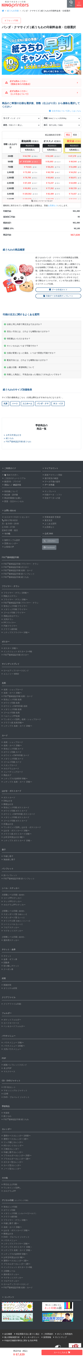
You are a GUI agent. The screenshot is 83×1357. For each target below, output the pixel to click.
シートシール (12, 924)
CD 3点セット (9, 1087)
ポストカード (8, 797)
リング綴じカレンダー (12, 1142)
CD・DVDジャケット (11, 1081)
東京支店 (47, 520)
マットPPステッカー (12, 901)
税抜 (75, 135)
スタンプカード (9, 765)
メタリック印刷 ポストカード (15, 817)
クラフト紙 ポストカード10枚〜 (17, 834)
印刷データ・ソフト (52, 495)
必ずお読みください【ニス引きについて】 (19, 92)
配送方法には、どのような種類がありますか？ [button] (26, 360)
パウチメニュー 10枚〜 (13, 1043)
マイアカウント (50, 468)
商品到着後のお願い (12, 498)
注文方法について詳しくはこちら (65, 111)
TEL (71, 3)
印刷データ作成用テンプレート (58, 296)
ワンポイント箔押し (11, 1188)
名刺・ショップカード (12, 690)
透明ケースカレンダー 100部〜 (16, 1136)
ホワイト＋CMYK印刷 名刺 (14, 706)
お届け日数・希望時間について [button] (19, 367)
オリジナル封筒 (9, 988)
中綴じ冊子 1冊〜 (10, 1223)
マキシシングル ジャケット (14, 1090)
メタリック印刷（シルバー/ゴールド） (19, 1213)
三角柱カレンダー (10, 1149)
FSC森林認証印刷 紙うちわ (17, 442)
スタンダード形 (15, 914)
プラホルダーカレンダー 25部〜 (17, 1155)
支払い (6, 485)
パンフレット (8, 869)
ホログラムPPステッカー (14, 905)
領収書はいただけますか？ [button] (17, 339)
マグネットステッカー (12, 931)
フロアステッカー (10, 927)
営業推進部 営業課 (51, 517)
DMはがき (7, 801)
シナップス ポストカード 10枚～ (17, 841)
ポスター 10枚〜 (10, 648)
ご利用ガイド (9, 468)
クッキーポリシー (30, 1337)
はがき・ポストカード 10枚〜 (16, 831)
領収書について (10, 491)
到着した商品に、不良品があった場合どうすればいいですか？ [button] (32, 374)
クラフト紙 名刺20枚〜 (13, 723)
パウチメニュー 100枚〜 (13, 1046)
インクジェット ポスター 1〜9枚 (17, 651)
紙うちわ (9, 438)
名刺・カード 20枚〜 (12, 693)
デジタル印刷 (15, 1200)
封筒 (4, 978)
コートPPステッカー (12, 898)
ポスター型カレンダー (12, 1162)
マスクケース (8, 1071)
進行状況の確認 (50, 478)
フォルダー (7, 1013)
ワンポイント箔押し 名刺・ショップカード (21, 719)
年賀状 (5, 1113)
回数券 (5, 963)
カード (5, 735)
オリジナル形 (16, 921)
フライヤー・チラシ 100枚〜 (15, 593)
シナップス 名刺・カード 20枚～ (17, 1250)
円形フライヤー (9, 626)
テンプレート (49, 491)
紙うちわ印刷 (13, 11)
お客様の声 (8, 547)
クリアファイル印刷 (11, 1004)
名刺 (4, 683)
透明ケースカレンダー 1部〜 (15, 1139)
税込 (68, 135)
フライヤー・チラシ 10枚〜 (15, 599)
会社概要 (7, 1334)
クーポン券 (7, 969)
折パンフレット (9, 875)
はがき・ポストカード (11, 791)
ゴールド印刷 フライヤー (13, 613)
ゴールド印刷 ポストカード (14, 821)
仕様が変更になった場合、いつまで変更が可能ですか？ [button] (30, 353)
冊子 (4, 850)
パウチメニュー (8, 1036)
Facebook (49, 547)
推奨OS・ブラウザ (11, 482)
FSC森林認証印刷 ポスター (15, 567)
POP (4, 1058)
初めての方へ (10, 475)
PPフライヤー (9, 623)
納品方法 (17, 485)
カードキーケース (10, 1023)
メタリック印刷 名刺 (12, 709)
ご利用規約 (47, 1334)
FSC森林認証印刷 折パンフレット (18, 574)
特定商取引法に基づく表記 (26, 1334)
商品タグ (6, 775)
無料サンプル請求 (11, 540)
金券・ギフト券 (9, 959)
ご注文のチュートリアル (14, 478)
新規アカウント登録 (52, 475)
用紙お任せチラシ (10, 616)
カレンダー (7, 1129)
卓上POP (7, 1068)
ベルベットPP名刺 (11, 716)
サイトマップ (60, 1337)
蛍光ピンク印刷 (9, 1207)
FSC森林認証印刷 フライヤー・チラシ (20, 564)
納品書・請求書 (10, 495)
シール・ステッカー (10, 888)
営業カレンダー (10, 543)
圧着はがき (7, 824)
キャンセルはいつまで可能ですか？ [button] (21, 346)
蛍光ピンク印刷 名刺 (12, 699)
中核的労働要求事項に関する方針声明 (19, 1340)
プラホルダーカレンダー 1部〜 (16, 1159)
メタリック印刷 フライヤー (14, 609)
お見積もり (53, 205)
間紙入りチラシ (9, 596)
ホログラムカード (10, 769)
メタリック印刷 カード (12, 759)
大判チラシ (7, 619)
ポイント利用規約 (64, 1334)
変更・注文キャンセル (13, 501)
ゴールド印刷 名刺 (11, 713)
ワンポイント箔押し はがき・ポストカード (21, 827)
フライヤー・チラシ (10, 586)
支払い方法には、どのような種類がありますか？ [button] (27, 331)
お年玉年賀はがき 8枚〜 (13, 837)
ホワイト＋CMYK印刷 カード (15, 755)
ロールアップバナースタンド (15, 671)
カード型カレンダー (11, 1165)
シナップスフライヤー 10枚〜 (16, 632)
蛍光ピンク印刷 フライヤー (14, 606)
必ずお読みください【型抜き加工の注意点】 (20, 82)
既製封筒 (6, 985)
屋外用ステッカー (10, 940)
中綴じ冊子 (7, 856)
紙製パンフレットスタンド (14, 1065)
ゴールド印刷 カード (12, 762)
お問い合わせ (9, 510)
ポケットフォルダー (11, 1020)
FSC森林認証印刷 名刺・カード (17, 570)
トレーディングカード (12, 772)
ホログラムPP (9, 1191)
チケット (6, 956)
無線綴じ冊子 (8, 859)
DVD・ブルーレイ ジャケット (16, 1097)
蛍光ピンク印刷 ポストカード (15, 807)
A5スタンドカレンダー (12, 1146)
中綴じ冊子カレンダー (12, 1152)
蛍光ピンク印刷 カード (12, 749)
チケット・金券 (8, 949)
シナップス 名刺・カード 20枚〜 (17, 726)
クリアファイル (8, 997)
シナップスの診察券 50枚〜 (15, 779)
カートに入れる (62, 1352)
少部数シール (8, 1271)
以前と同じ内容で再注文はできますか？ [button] (23, 324)
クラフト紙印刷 (9, 629)
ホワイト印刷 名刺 (11, 703)
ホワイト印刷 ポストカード (14, 811)
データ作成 (48, 485)
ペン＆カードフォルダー (13, 1026)
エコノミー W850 (10, 674)
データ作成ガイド (58, 290)
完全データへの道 (51, 498)
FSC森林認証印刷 (10, 557)
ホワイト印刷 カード (12, 752)
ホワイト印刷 (8, 1210)
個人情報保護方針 (11, 1337)
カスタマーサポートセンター (16, 517)
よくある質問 (49, 524)
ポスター (6, 642)
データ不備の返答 (51, 482)
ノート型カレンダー (11, 1169)
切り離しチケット (10, 966)
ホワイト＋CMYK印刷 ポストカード (18, 814)
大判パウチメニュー (11, 1049)
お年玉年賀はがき (12, 435)
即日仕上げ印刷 (9, 1184)
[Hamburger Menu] (79, 4)
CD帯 (5, 1094)
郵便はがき (7, 804)
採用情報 (46, 1337)
